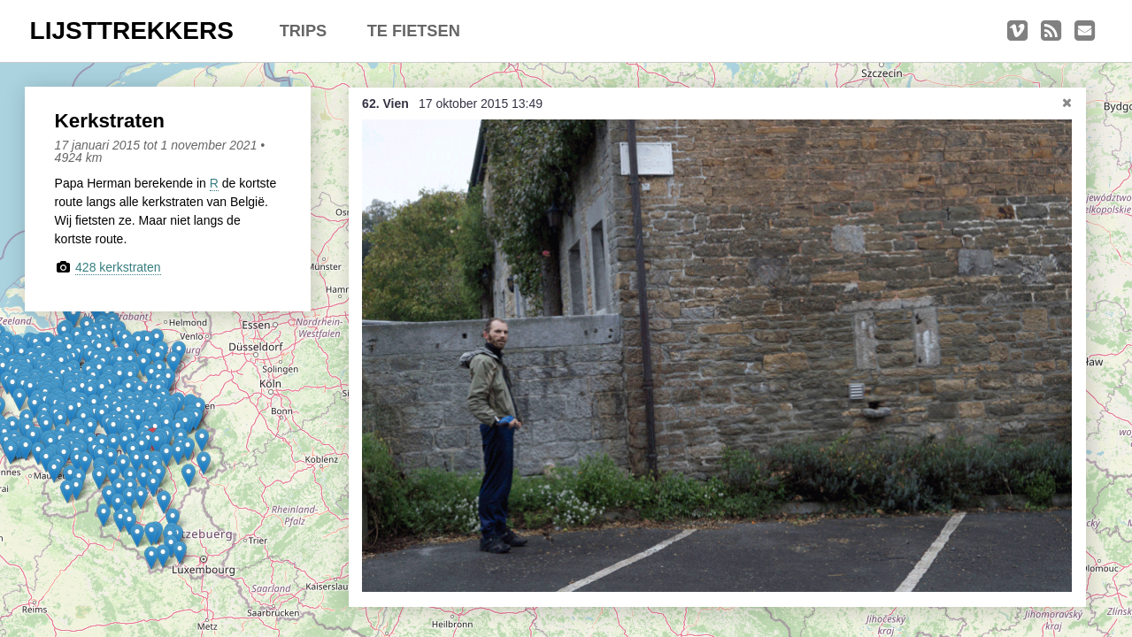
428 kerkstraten (118, 267)
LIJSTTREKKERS (132, 30)
